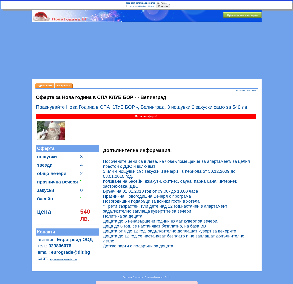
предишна (240, 90)
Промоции (149, 277)
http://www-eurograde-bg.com (63, 259)
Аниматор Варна (162, 277)
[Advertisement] (147, 50)
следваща (251, 90)
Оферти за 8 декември (133, 277)
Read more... (161, 3)
